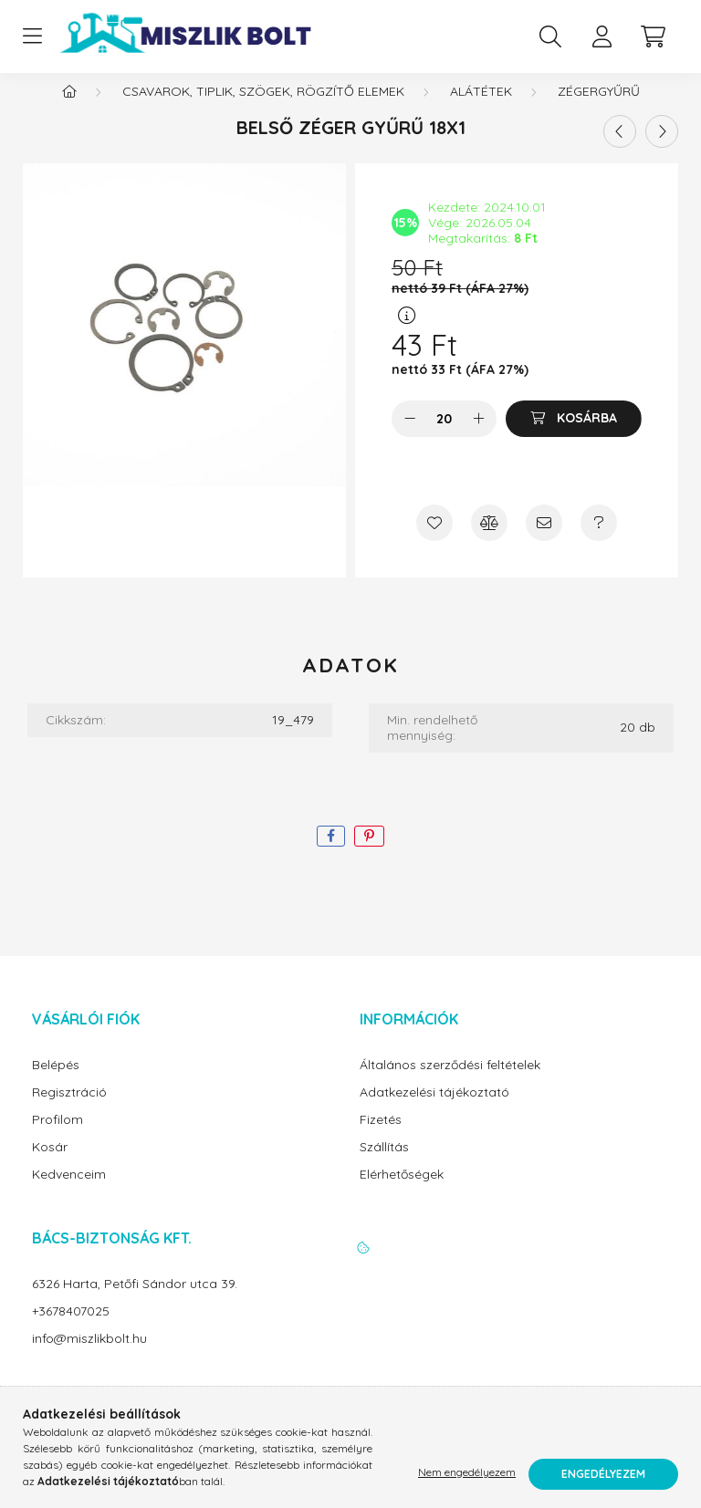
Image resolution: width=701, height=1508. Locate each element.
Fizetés (381, 1138)
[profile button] (601, 36)
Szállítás (384, 1165)
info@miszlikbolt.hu (89, 1357)
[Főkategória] (69, 109)
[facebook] (331, 854)
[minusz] (410, 437)
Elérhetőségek (402, 1193)
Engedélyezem (603, 1474)
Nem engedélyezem (467, 1474)
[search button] (550, 36)
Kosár (50, 1165)
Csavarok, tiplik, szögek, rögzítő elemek (263, 109)
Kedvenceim (69, 1193)
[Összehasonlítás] (489, 541)
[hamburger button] (32, 36)
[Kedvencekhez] (434, 541)
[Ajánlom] (544, 541)
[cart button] (652, 36)
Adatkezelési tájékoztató (434, 1110)
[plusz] (478, 437)
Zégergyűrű (599, 109)
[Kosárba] (574, 437)
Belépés (55, 1083)
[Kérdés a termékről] (599, 541)
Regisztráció (69, 1110)
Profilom (57, 1138)
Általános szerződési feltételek (450, 1083)
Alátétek (481, 109)
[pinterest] (369, 854)
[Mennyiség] (444, 437)
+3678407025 (71, 1329)
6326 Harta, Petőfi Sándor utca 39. (134, 1302)
